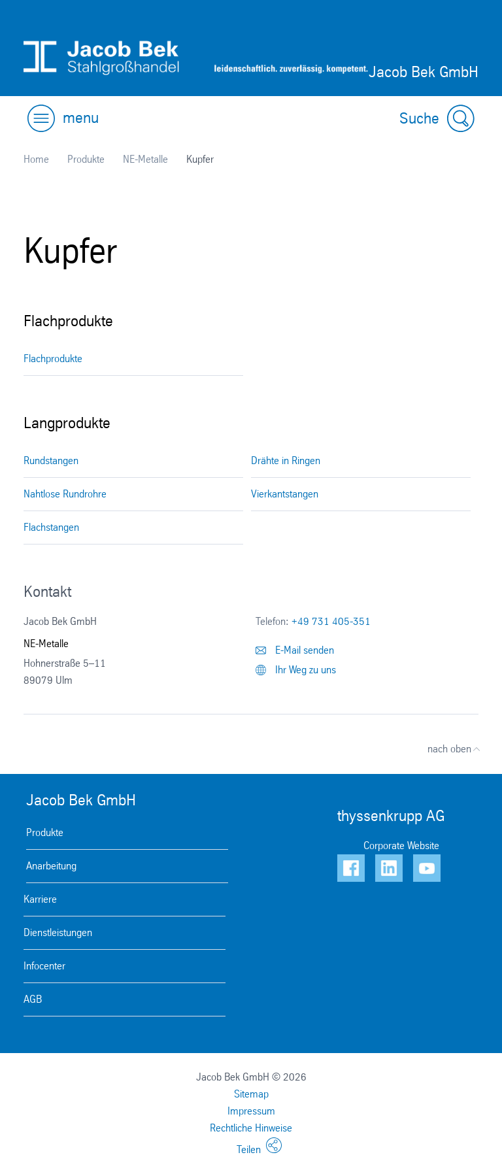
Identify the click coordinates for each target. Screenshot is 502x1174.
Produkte (86, 159)
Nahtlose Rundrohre (65, 494)
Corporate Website (401, 845)
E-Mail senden (295, 650)
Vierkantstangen (284, 494)
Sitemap (251, 1094)
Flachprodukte (53, 358)
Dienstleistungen (58, 932)
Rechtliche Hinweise (251, 1128)
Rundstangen (51, 460)
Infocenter (44, 966)
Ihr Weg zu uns (296, 669)
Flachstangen (51, 527)
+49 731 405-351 (331, 621)
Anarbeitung (51, 866)
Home (36, 159)
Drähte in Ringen (285, 460)
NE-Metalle (145, 159)
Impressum (251, 1111)
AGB (33, 999)
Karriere (40, 899)
